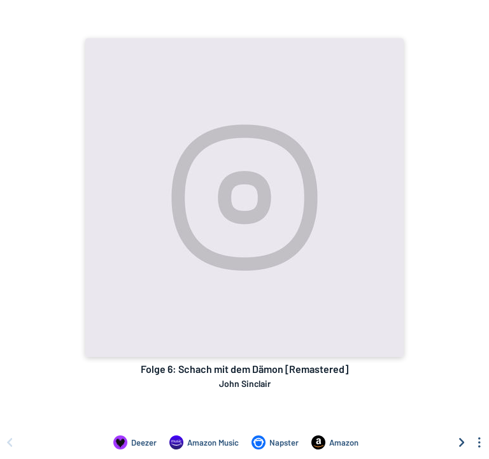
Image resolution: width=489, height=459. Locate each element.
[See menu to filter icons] (479, 442)
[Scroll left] (9, 442)
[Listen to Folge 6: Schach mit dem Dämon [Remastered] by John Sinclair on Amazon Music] (204, 442)
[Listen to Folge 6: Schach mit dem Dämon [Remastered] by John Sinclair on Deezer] (135, 442)
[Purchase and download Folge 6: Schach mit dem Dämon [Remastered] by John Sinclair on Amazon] (335, 442)
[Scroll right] (461, 442)
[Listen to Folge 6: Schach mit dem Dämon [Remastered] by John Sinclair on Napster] (275, 442)
